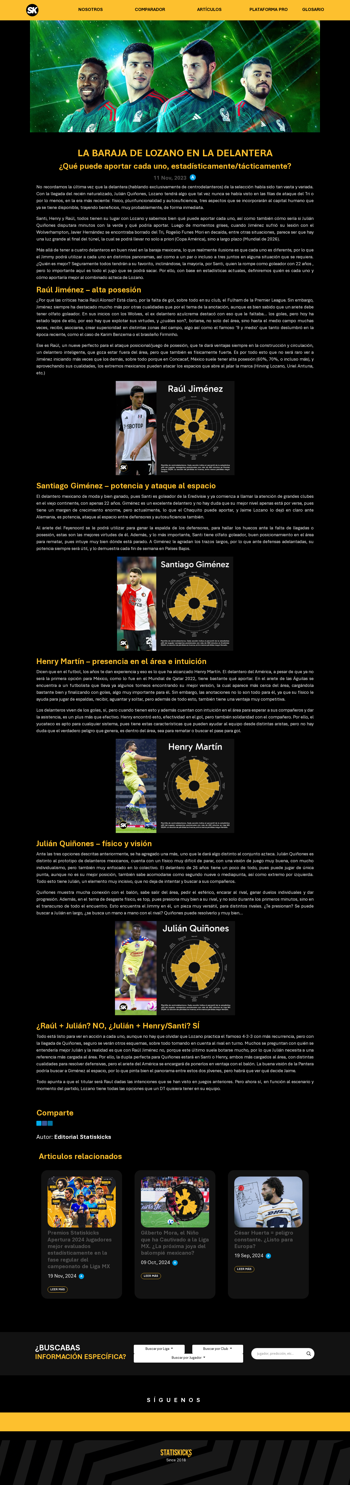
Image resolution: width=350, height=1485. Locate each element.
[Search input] (280, 1353)
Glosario (313, 10)
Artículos (209, 10)
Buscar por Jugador (187, 1358)
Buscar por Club (216, 1349)
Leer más (57, 1289)
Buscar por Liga (157, 1349)
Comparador (150, 10)
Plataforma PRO (269, 10)
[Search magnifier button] (308, 1353)
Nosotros (90, 10)
